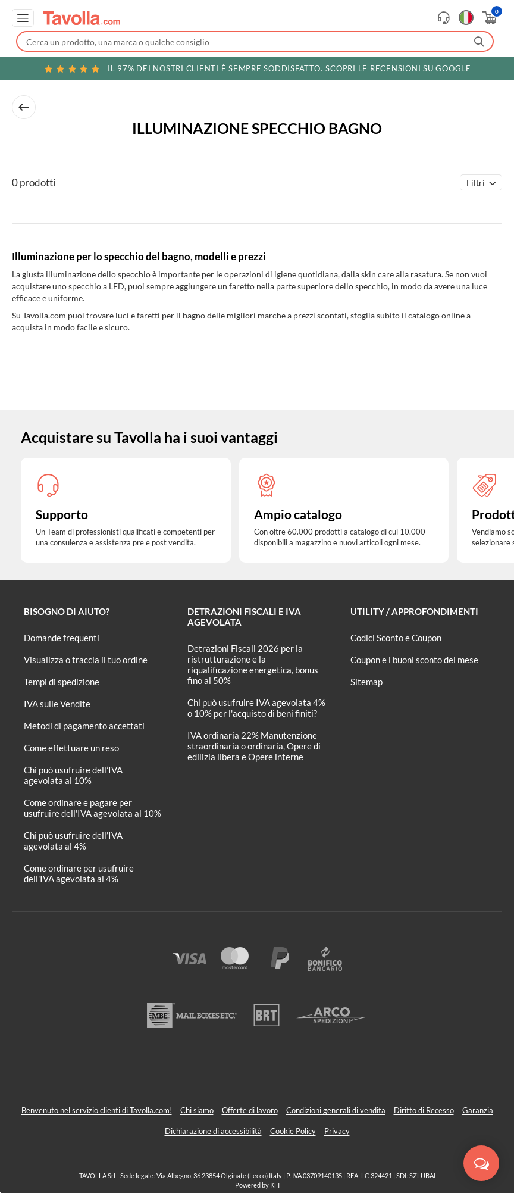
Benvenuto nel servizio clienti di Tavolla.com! (96, 1110)
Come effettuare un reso (71, 747)
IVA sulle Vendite (57, 703)
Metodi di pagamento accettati (84, 725)
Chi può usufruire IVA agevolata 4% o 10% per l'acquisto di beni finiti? (256, 708)
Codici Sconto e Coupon (395, 637)
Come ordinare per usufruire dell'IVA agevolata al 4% (79, 873)
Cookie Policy (293, 1131)
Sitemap (366, 681)
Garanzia (477, 1110)
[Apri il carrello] (488, 17)
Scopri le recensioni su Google (257, 68)
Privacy (337, 1131)
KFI (275, 1185)
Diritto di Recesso (424, 1110)
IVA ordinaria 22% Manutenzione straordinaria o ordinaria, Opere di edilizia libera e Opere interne (254, 746)
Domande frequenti (61, 637)
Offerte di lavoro (250, 1110)
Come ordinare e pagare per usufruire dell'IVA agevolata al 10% (92, 808)
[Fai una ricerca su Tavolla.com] (255, 41)
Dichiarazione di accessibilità (213, 1131)
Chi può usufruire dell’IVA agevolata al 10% (73, 775)
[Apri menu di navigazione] (23, 18)
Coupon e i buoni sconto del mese (414, 659)
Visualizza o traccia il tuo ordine (86, 659)
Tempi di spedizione (61, 681)
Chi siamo (197, 1110)
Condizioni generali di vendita (336, 1110)
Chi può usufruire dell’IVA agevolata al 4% (73, 840)
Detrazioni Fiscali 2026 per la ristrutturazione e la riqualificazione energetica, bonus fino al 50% (252, 664)
